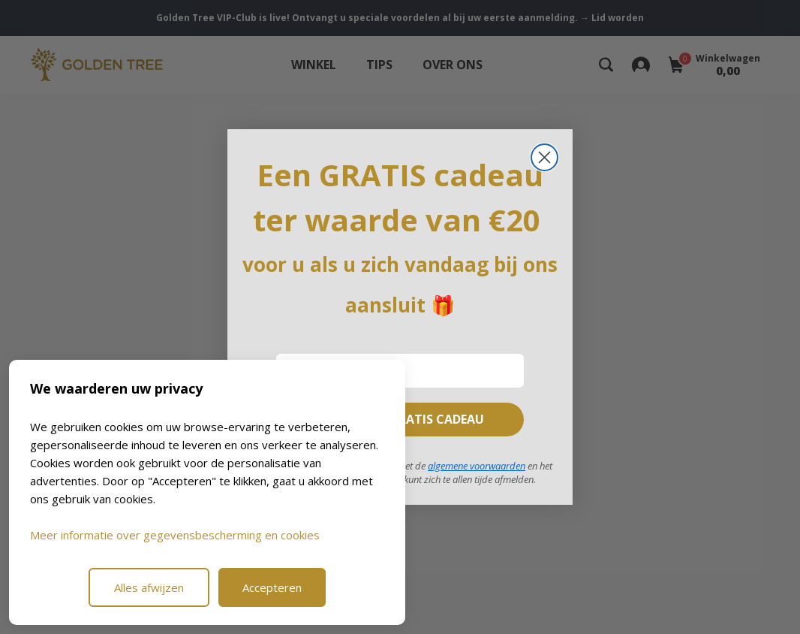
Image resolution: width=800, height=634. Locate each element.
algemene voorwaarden (476, 465)
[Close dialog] (544, 157)
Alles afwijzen (149, 587)
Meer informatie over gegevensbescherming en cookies (175, 534)
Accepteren (272, 587)
